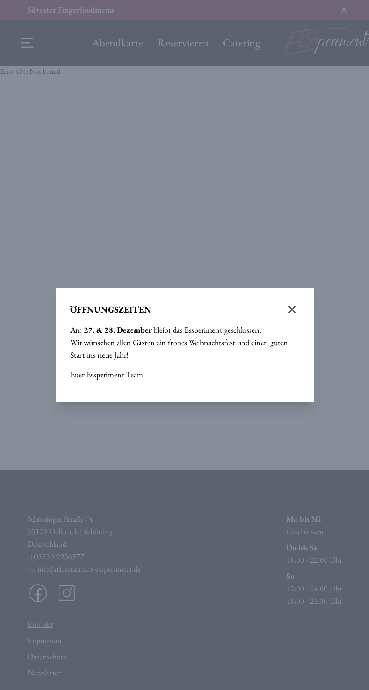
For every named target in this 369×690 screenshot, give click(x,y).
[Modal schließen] (292, 309)
